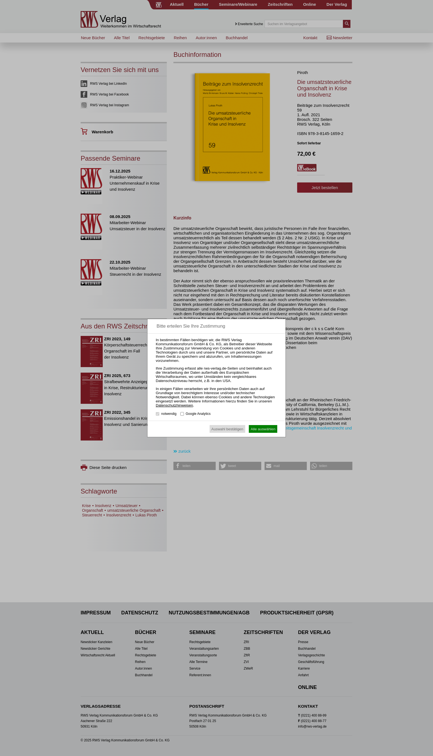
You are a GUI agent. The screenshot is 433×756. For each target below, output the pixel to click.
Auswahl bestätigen (227, 429)
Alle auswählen (263, 429)
